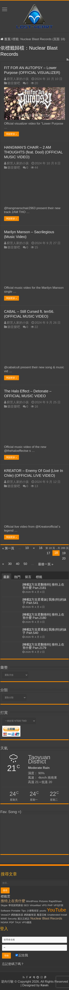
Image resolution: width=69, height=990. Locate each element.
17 (48, 553)
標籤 (39, 577)
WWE (4, 918)
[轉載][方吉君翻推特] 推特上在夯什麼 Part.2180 (43, 616)
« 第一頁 (8, 548)
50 (25, 564)
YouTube (56, 910)
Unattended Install (57, 914)
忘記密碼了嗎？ (13, 964)
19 (64, 553)
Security (12, 918)
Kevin (44, 985)
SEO (26, 905)
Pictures (43, 901)
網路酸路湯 (17, 914)
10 (27, 548)
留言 (28, 577)
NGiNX (4, 922)
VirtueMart (35, 905)
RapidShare (55, 901)
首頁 (5, 39)
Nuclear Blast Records (46, 918)
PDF (11, 922)
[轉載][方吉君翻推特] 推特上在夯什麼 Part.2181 (43, 586)
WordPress (32, 901)
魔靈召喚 (41, 914)
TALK (18, 922)
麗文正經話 (23, 918)
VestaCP (5, 914)
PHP (50, 905)
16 (41, 548)
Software (5, 910)
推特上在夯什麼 (13, 901)
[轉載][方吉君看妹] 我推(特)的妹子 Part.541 (44, 601)
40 (17, 564)
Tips (23, 910)
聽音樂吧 (14, 83)
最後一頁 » (45, 564)
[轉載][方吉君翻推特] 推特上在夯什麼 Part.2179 (43, 646)
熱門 (17, 577)
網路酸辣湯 (30, 914)
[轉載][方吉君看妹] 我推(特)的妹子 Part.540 (44, 631)
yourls (43, 910)
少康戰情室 (33, 910)
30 (10, 564)
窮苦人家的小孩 (18, 79)
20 (64, 558)
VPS (44, 905)
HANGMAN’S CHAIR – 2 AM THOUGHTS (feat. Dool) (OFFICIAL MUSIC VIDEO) (33, 152)
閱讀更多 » (11, 134)
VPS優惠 (26, 922)
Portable (15, 910)
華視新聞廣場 (15, 905)
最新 (6, 577)
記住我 (21, 955)
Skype (4, 905)
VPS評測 (58, 905)
